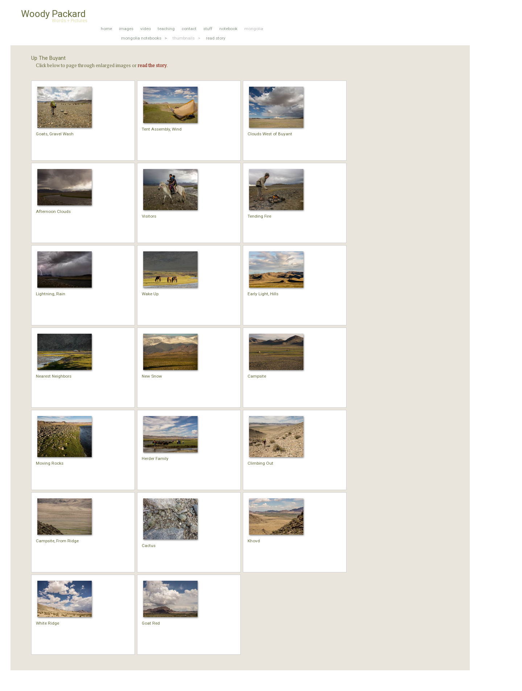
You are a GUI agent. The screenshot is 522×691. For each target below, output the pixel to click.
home (106, 28)
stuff (207, 28)
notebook (228, 28)
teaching (166, 28)
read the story (152, 65)
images (126, 28)
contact (189, 28)
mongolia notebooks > (144, 38)
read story (215, 38)
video (145, 28)
